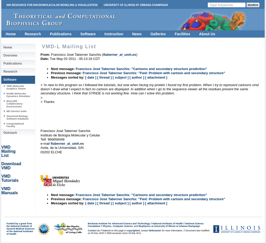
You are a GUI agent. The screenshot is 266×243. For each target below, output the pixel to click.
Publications (60, 34)
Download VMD (11, 166)
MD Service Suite (16, 111)
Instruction (113, 34)
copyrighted (133, 230)
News (137, 34)
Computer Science (123, 226)
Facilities (182, 34)
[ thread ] (104, 77)
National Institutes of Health (167, 223)
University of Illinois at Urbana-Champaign (136, 5)
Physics (107, 226)
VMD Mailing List (8, 151)
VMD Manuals (9, 190)
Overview (10, 55)
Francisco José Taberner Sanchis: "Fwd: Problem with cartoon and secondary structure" (154, 73)
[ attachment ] (156, 77)
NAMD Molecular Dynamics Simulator (18, 95)
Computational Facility (15, 125)
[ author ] (137, 77)
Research (33, 34)
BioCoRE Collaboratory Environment (14, 104)
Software (88, 34)
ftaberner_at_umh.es (67, 143)
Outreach (10, 133)
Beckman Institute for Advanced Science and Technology (119, 223)
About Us (207, 34)
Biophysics (144, 226)
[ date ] (90, 77)
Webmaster (155, 230)
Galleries (158, 34)
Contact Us (94, 230)
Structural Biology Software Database (17, 117)
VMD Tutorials (9, 178)
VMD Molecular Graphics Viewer (16, 87)
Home (11, 34)
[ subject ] (121, 77)
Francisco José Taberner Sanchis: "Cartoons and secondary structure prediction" (141, 69)
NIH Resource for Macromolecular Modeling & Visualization (51, 5)
